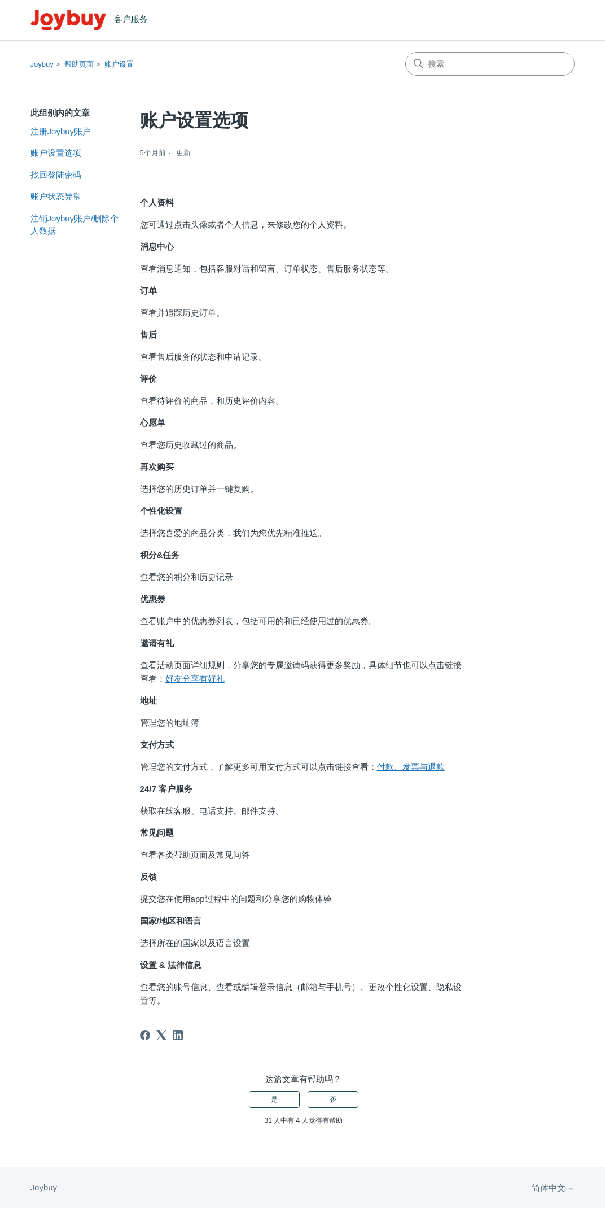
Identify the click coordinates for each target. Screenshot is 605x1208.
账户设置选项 (55, 153)
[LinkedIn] (178, 1035)
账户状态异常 (55, 196)
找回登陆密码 (55, 175)
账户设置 (119, 64)
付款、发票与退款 (411, 766)
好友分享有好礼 (195, 678)
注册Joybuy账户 (60, 131)
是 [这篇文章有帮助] (274, 1100)
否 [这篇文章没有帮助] (333, 1100)
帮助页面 (79, 64)
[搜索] (490, 64)
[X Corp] (161, 1035)
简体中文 (553, 1188)
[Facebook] (145, 1035)
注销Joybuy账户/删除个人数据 (74, 224)
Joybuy (42, 64)
